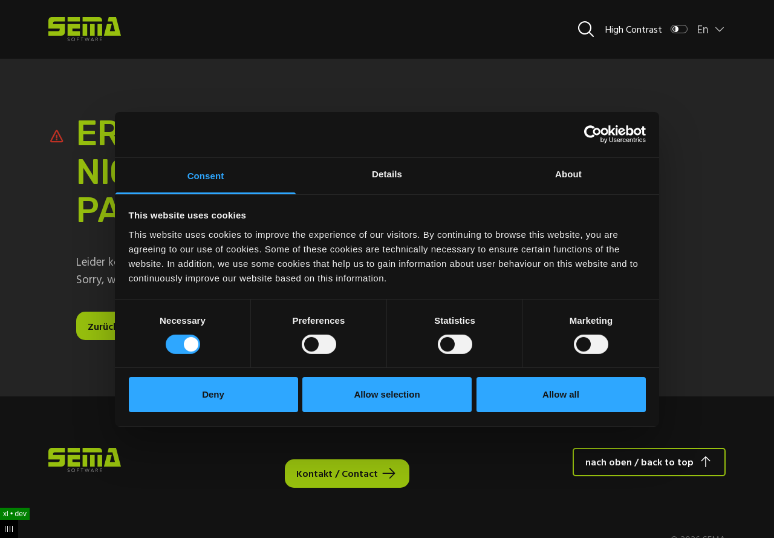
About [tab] (568, 173)
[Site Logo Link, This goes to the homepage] (84, 29)
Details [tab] (387, 173)
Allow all (560, 394)
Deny (213, 394)
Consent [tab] (205, 175)
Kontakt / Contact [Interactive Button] (337, 473)
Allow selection (387, 394)
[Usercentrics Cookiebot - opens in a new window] (593, 134)
